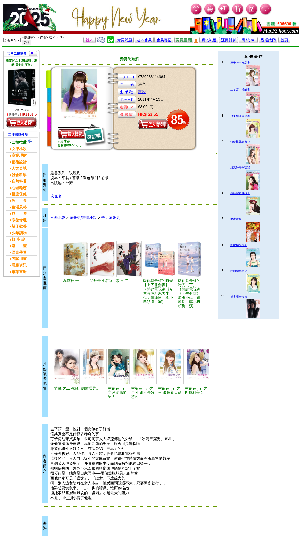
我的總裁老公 (238, 271)
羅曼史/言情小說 (83, 218)
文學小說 (57, 218)
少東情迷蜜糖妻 (240, 116)
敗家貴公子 (237, 219)
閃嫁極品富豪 (238, 245)
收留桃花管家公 (240, 141)
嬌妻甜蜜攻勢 (238, 296)
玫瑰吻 (56, 196)
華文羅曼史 (110, 218)
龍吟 (142, 92)
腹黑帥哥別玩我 (240, 167)
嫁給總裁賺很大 (240, 193)
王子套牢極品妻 (240, 62)
